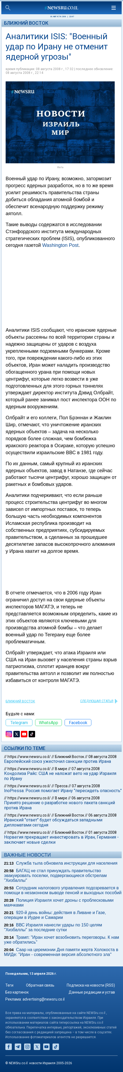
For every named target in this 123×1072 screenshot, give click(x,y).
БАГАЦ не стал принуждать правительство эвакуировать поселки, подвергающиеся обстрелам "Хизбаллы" (55, 875)
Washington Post (60, 245)
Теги (9, 985)
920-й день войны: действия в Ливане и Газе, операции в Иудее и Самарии (55, 915)
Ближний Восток (26, 23)
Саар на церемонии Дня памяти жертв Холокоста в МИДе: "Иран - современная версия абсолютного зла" (61, 952)
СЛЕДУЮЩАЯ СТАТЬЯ (96, 701)
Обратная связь (40, 985)
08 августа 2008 (102, 757)
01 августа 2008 (102, 832)
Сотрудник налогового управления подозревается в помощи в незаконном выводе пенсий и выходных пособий (62, 890)
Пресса (61, 786)
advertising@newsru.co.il (44, 999)
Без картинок (17, 992)
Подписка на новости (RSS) (91, 985)
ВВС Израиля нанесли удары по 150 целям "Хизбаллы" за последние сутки (53, 927)
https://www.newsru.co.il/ (29, 757)
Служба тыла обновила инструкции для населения (66, 863)
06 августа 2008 (86, 798)
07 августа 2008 (86, 769)
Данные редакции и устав (92, 992)
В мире (61, 769)
